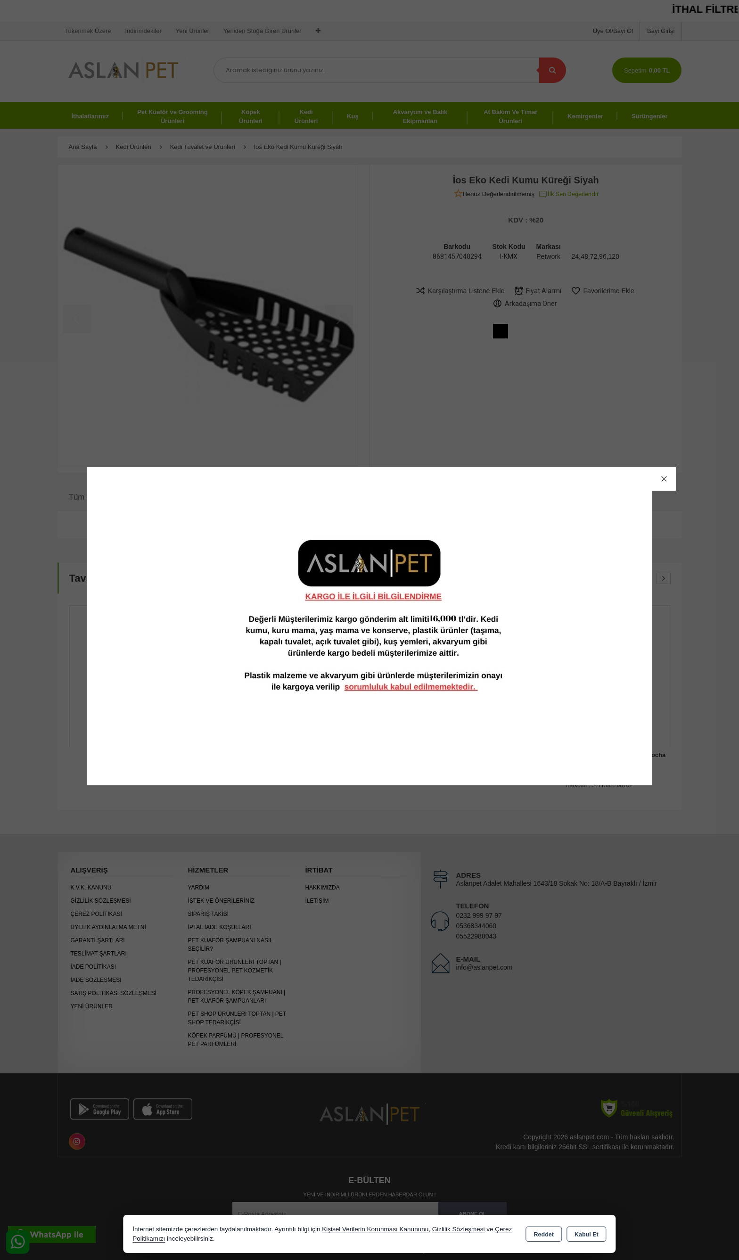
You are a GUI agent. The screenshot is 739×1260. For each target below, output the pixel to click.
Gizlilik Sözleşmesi (458, 1229)
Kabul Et (587, 1234)
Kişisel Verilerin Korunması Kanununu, (376, 1229)
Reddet (544, 1234)
